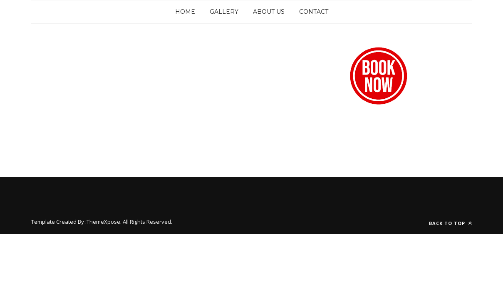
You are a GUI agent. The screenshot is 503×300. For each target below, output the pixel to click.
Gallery (224, 11)
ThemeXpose (103, 221)
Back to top (450, 223)
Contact (313, 11)
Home (185, 11)
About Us (269, 11)
